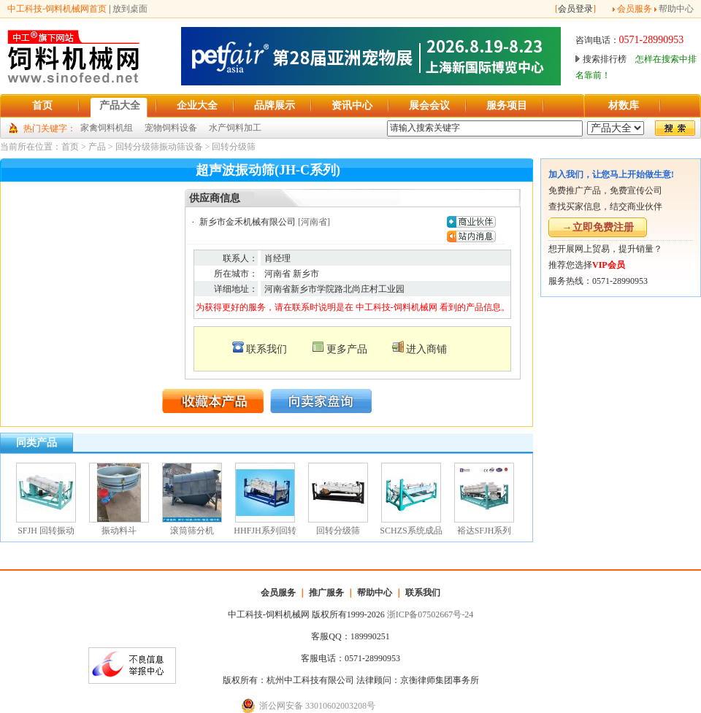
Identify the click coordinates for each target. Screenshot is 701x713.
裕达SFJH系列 (484, 530)
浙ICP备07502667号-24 (430, 614)
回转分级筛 (234, 147)
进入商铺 (426, 349)
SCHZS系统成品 (411, 530)
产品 (97, 147)
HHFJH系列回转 (265, 530)
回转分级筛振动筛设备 (159, 147)
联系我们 (266, 349)
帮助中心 (676, 9)
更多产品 (346, 349)
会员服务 (634, 9)
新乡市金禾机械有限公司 (247, 222)
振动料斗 (119, 530)
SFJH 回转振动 (46, 530)
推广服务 (326, 592)
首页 (70, 147)
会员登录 (575, 9)
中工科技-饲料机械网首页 (57, 9)
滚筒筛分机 (192, 530)
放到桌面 (130, 9)
